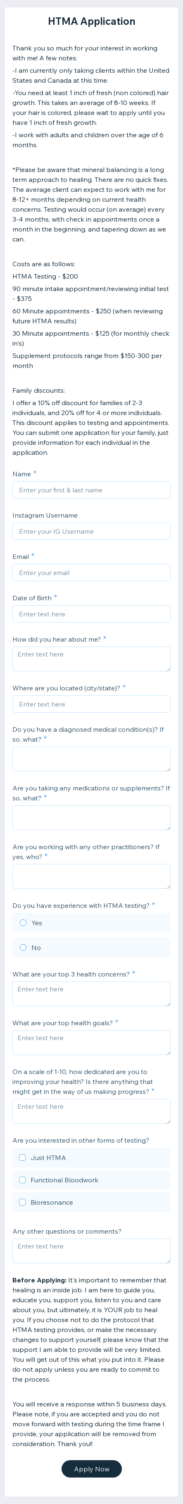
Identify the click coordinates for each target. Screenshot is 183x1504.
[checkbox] (91, 1159)
